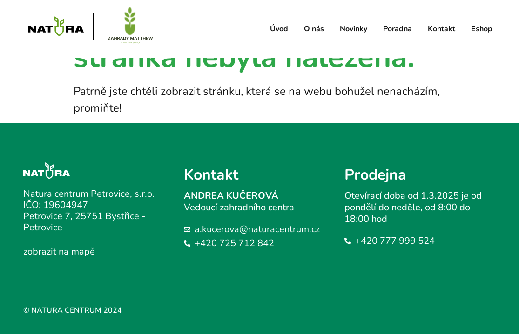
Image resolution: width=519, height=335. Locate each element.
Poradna (397, 29)
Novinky (353, 29)
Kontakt (441, 29)
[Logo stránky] (56, 26)
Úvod (279, 29)
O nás (314, 29)
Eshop (481, 29)
